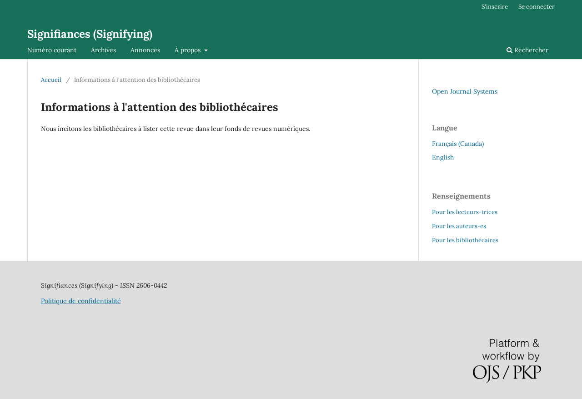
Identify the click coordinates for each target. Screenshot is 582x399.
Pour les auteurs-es (459, 226)
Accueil (51, 80)
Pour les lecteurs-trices (464, 212)
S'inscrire (495, 6)
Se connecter (536, 6)
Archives (103, 50)
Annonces (145, 50)
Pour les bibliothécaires (465, 240)
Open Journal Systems (464, 91)
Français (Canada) (458, 144)
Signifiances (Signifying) (89, 34)
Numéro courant (51, 50)
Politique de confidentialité (81, 301)
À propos (188, 50)
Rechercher (527, 50)
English (443, 157)
